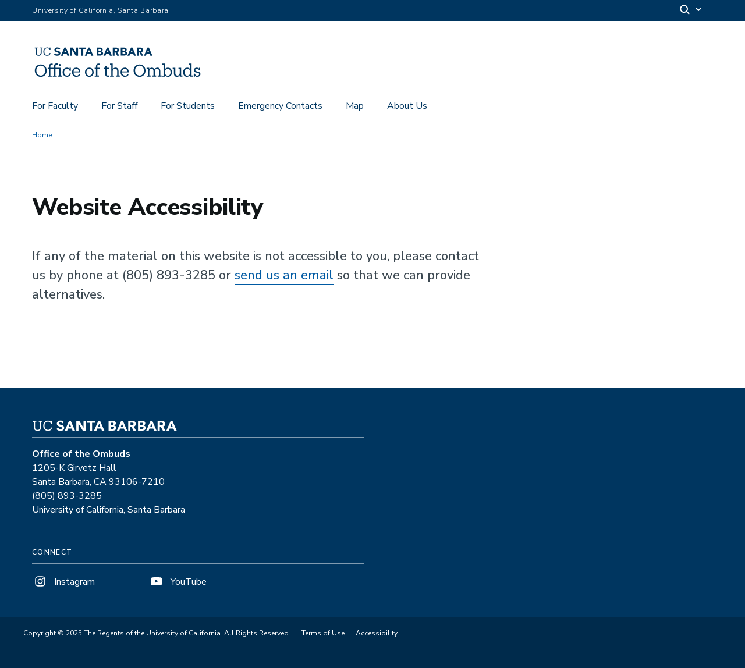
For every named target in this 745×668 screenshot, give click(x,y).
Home (42, 135)
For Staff (119, 106)
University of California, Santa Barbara (100, 10)
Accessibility (377, 633)
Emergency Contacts (280, 106)
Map (355, 106)
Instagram (63, 581)
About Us (407, 106)
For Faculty (55, 106)
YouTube (177, 581)
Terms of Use (323, 633)
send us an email (284, 275)
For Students (188, 106)
